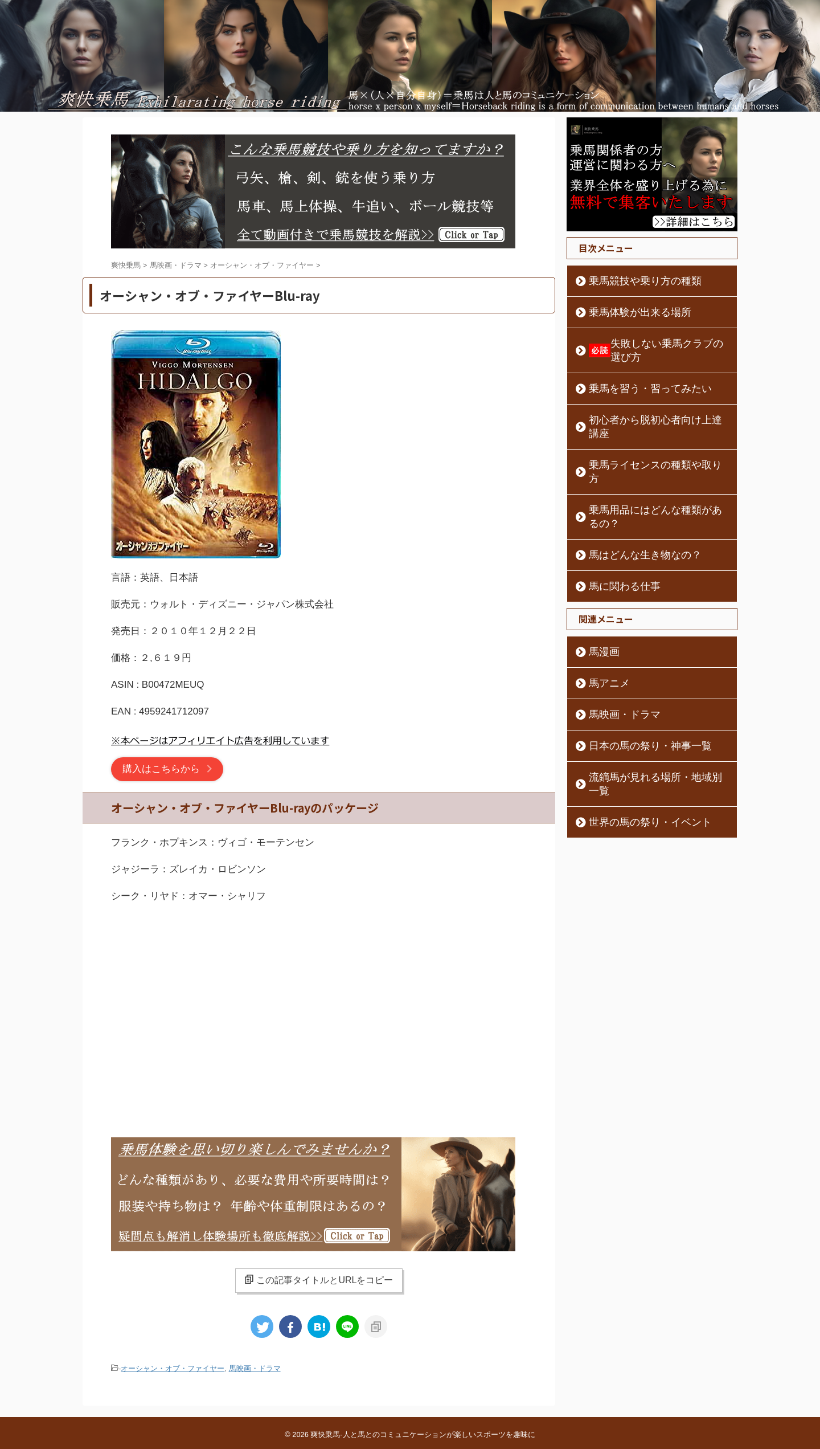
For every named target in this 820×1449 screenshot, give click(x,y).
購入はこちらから (161, 769)
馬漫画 (598, 597)
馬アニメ (602, 628)
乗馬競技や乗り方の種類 (630, 280)
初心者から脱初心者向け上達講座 (646, 406)
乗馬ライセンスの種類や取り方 (642, 437)
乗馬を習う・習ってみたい (634, 374)
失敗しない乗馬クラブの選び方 (653, 343)
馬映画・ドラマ (255, 1368)
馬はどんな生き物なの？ (630, 500)
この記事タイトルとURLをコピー (318, 1280)
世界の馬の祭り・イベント (634, 753)
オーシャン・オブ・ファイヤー (172, 1368)
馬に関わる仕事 (614, 531)
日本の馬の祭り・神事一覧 (634, 691)
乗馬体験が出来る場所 (626, 312)
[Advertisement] (319, 1006)
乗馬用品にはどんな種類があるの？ (650, 469)
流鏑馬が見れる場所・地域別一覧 (646, 722)
